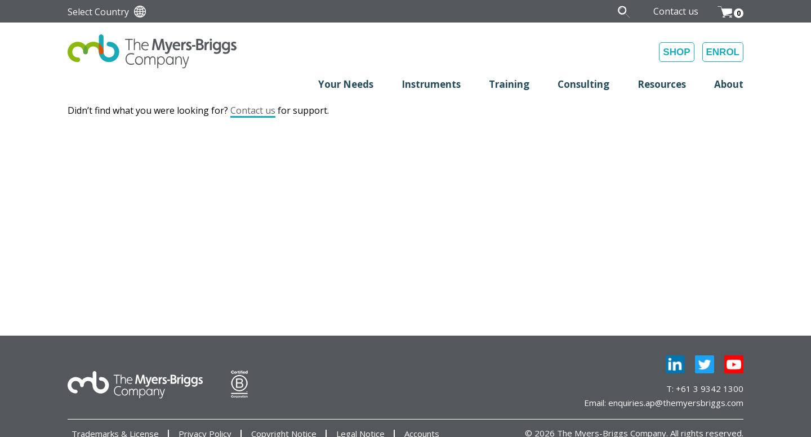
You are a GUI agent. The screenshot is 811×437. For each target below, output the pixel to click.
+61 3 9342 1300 (709, 388)
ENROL (723, 52)
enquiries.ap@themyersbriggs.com (675, 402)
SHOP (676, 52)
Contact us (252, 110)
